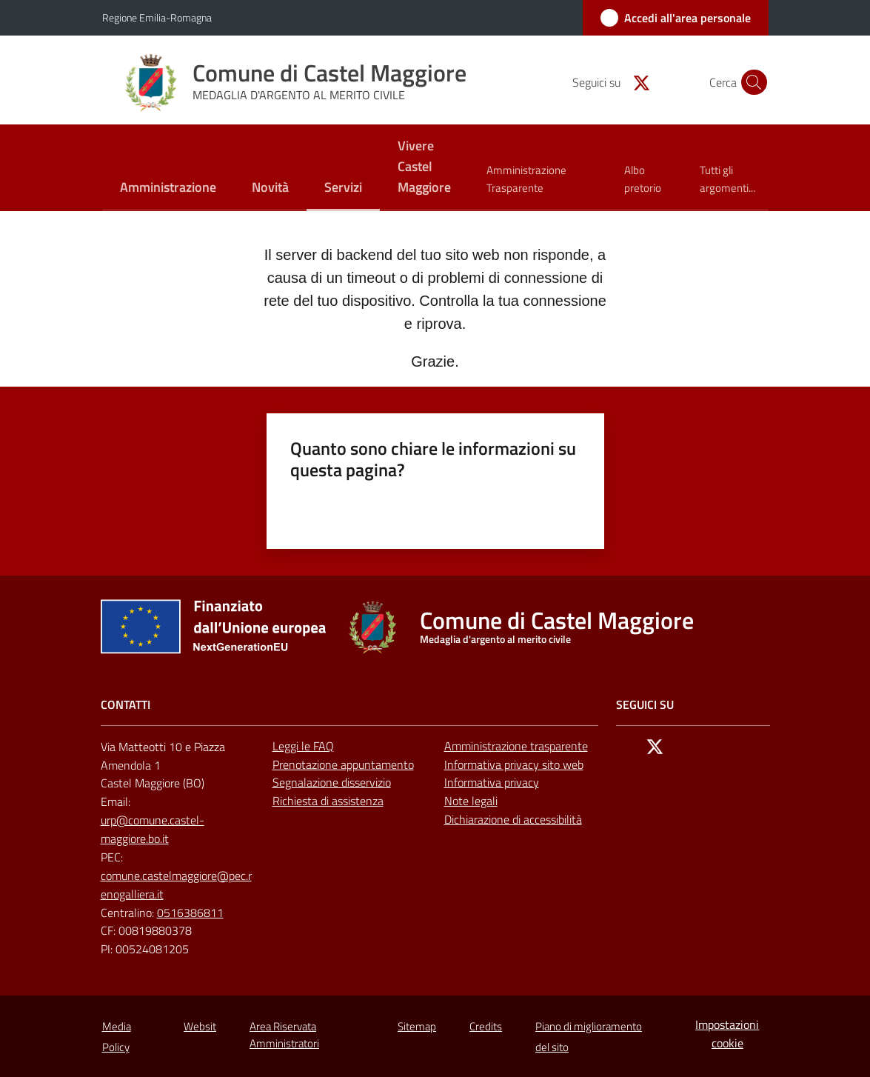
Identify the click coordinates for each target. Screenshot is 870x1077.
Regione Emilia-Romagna (157, 17)
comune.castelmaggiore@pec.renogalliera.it (176, 885)
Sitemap (417, 1026)
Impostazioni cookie (727, 1034)
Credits (485, 1026)
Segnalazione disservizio (331, 782)
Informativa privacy (491, 782)
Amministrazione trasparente (516, 746)
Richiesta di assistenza (328, 801)
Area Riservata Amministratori (284, 1035)
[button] (751, 82)
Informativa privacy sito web (513, 764)
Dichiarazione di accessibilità (513, 819)
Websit (200, 1026)
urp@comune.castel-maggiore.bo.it (152, 829)
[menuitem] (168, 188)
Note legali (471, 801)
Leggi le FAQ (303, 746)
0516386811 (190, 912)
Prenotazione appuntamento (343, 764)
